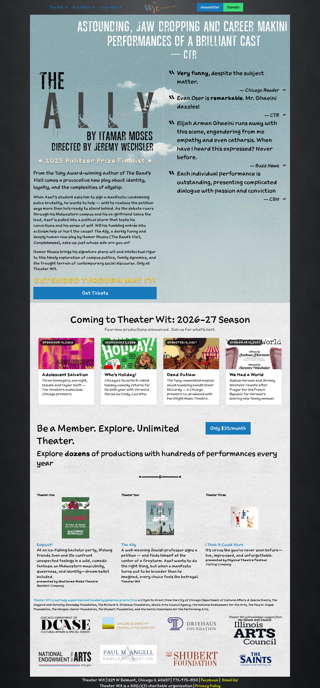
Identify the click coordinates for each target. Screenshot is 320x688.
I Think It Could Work (224, 544)
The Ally (128, 544)
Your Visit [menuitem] (109, 7)
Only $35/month (228, 428)
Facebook (209, 680)
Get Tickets (95, 293)
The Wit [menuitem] (56, 7)
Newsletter (210, 7)
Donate (233, 7)
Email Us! (230, 680)
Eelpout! (44, 544)
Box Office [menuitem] (81, 7)
